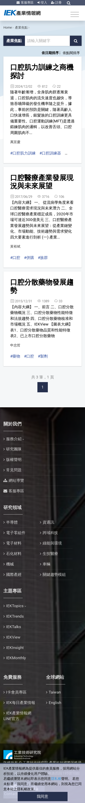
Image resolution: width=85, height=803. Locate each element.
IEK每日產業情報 (20, 702)
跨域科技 (50, 532)
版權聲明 (14, 459)
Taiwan (55, 692)
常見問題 (14, 470)
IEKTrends (15, 616)
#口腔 (15, 257)
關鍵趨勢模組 (54, 574)
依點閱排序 (71, 53)
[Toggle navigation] (74, 14)
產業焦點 (21, 27)
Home (7, 27)
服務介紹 (14, 439)
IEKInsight (15, 647)
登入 (43, 2)
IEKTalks (13, 626)
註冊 (58, 2)
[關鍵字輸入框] (47, 41)
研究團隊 (14, 449)
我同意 (42, 796)
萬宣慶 (15, 142)
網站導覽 (16, 480)
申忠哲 (15, 345)
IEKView (13, 637)
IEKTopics (15, 606)
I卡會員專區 (16, 692)
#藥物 (15, 356)
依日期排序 (50, 53)
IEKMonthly (16, 658)
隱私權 (56, 779)
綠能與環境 (52, 543)
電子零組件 (15, 532)
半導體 (12, 522)
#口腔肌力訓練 (23, 153)
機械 (10, 564)
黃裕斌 (15, 246)
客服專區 (27, 2)
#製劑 (43, 356)
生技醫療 (50, 553)
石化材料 (14, 553)
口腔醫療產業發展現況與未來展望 (41, 182)
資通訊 (48, 522)
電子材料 (14, 543)
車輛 (46, 564)
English (55, 702)
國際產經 (14, 574)
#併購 (29, 257)
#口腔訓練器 (50, 153)
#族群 (43, 257)
